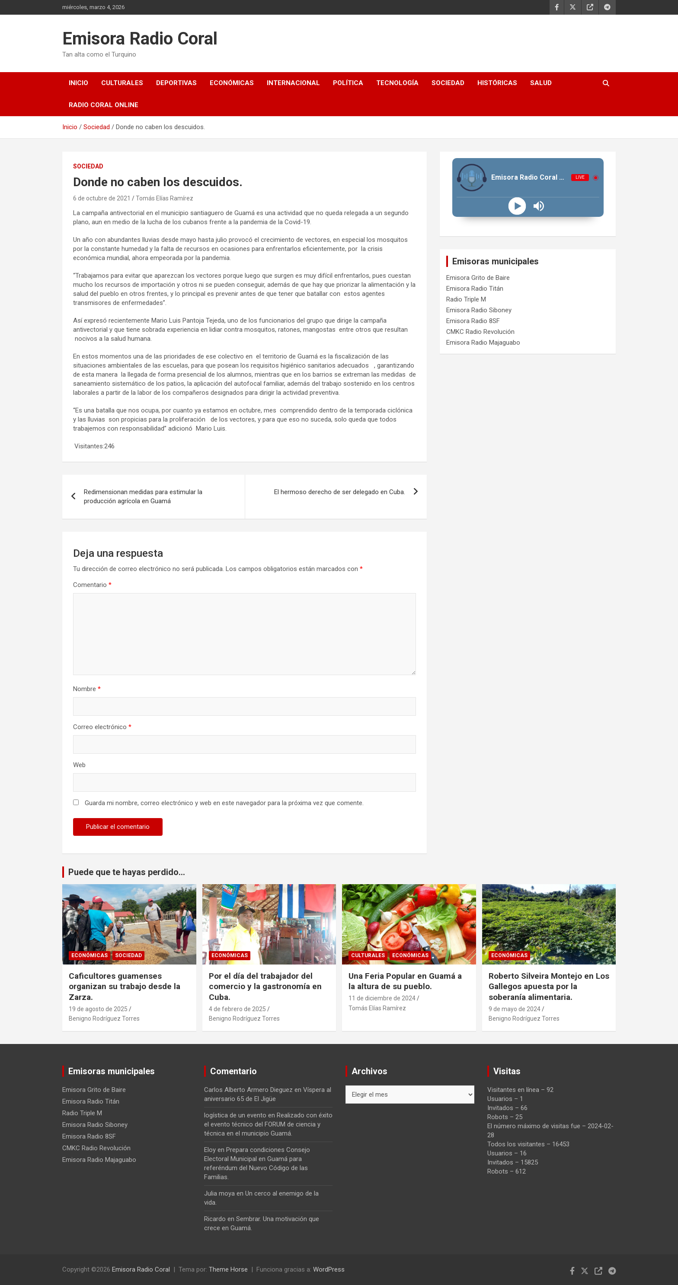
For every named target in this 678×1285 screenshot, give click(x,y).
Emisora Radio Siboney (479, 310)
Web (79, 765)
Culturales (122, 83)
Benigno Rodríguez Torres (104, 1018)
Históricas (497, 83)
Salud (541, 83)
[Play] (517, 206)
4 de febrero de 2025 (237, 1009)
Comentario (92, 585)
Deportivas (176, 83)
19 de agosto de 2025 (98, 1009)
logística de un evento (235, 1115)
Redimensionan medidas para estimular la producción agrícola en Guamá (143, 496)
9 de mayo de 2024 (514, 1009)
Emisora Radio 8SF (473, 321)
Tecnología (397, 83)
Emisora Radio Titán (474, 288)
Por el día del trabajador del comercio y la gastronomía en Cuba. (265, 986)
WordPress (329, 1269)
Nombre (87, 689)
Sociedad (448, 83)
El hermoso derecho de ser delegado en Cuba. (339, 492)
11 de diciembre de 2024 (382, 998)
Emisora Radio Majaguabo (483, 342)
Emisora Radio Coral (139, 39)
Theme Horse (228, 1269)
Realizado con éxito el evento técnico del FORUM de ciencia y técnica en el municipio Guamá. (268, 1124)
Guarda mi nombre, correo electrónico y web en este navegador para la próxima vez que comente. (224, 803)
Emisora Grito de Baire (478, 278)
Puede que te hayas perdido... (126, 872)
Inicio (78, 83)
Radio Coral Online (103, 105)
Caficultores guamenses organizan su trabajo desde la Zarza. (124, 986)
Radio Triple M (466, 299)
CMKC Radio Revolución (480, 332)
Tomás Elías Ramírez (164, 198)
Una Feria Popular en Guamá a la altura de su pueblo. (406, 981)
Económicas (232, 83)
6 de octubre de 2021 (102, 198)
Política (348, 83)
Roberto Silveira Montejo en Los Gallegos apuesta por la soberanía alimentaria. (549, 986)
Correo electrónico (102, 727)
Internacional (293, 83)
